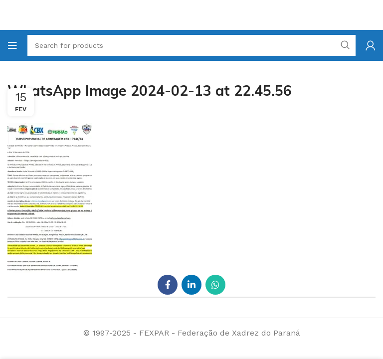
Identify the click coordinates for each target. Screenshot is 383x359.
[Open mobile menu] (12, 45)
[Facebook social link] (168, 285)
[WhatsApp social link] (215, 285)
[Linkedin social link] (191, 285)
